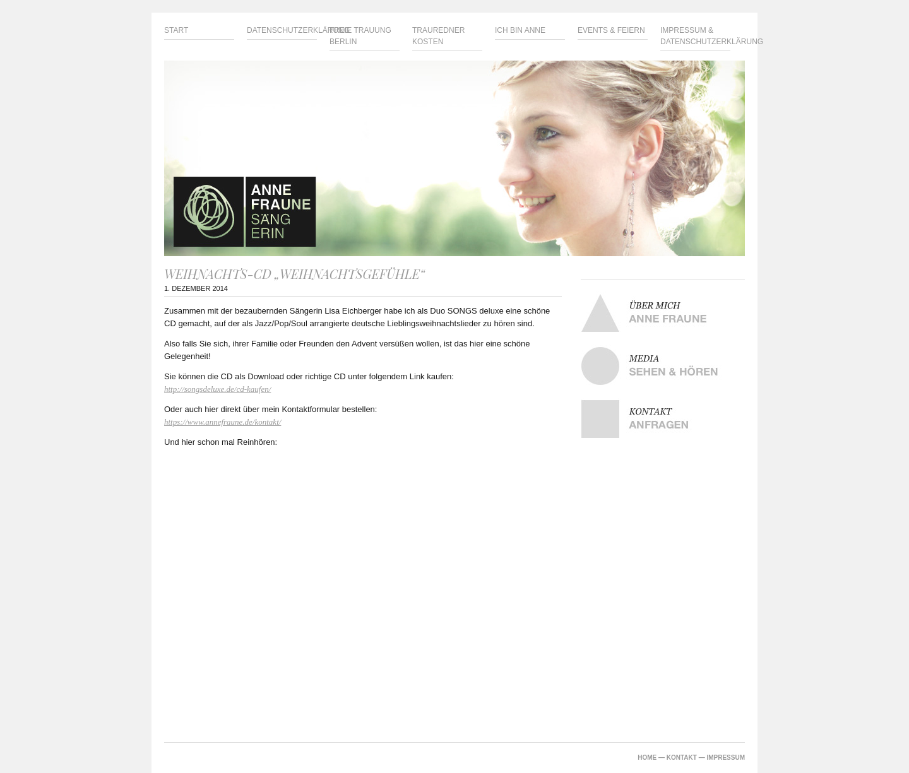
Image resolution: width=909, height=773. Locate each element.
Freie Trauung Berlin (360, 36)
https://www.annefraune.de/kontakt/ (222, 422)
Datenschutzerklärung (282, 30)
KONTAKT (682, 757)
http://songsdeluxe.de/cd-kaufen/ (217, 389)
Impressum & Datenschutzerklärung (695, 36)
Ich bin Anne (520, 30)
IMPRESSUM (725, 757)
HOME (647, 757)
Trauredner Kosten (438, 36)
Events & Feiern (611, 30)
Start (176, 30)
